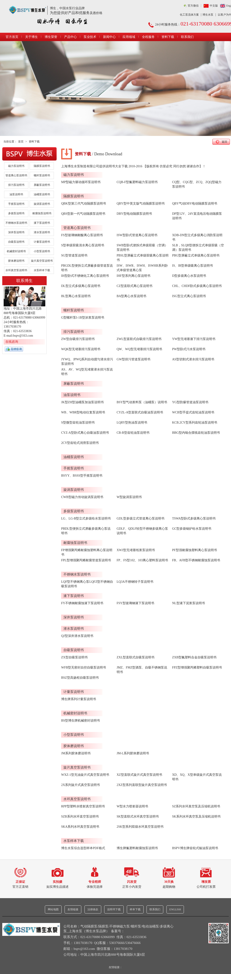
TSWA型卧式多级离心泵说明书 (194, 518)
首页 (21, 141)
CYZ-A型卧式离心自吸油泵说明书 (85, 432)
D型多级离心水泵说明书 (189, 275)
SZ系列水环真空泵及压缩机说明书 (196, 806)
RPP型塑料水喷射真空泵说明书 (83, 806)
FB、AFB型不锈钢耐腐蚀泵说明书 (196, 560)
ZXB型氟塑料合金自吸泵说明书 (194, 657)
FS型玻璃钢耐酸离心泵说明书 (82, 235)
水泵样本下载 (42, 270)
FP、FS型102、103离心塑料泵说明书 (142, 560)
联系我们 (187, 37)
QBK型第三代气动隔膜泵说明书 (83, 203)
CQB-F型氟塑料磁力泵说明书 (137, 182)
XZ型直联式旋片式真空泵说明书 (139, 774)
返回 (224, 141)
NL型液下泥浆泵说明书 (188, 603)
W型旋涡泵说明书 (129, 497)
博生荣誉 (51, 37)
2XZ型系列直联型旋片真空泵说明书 (142, 785)
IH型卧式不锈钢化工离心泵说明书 (85, 275)
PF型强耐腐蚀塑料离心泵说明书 (194, 550)
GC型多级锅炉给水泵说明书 (191, 528)
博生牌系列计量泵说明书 (78, 699)
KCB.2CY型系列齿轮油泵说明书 (194, 422)
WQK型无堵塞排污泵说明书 (80, 349)
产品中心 (70, 37)
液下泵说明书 (42, 222)
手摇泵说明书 (16, 203)
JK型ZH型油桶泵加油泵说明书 (82, 402)
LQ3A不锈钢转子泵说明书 (135, 581)
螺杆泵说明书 (42, 175)
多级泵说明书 (16, 213)
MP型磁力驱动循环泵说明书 (81, 182)
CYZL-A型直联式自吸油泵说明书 (140, 412)
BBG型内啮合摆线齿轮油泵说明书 (196, 432)
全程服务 (148, 37)
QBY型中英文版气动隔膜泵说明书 (141, 203)
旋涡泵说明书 (42, 203)
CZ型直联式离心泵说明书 (134, 286)
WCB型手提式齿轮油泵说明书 (193, 412)
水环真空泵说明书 (16, 270)
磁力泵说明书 (16, 166)
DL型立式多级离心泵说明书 (80, 286)
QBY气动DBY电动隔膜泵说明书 (194, 203)
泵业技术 (90, 37)
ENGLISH (175, 909)
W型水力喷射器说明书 (132, 806)
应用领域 (129, 37)
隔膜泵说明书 (42, 166)
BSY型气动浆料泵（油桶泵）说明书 (142, 402)
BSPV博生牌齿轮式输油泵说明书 (195, 848)
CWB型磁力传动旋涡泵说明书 (82, 497)
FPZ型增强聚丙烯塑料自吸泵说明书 (197, 667)
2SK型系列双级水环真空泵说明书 (140, 826)
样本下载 (135, 909)
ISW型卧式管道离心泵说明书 (137, 235)
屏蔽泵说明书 (42, 184)
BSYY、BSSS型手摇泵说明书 (81, 475)
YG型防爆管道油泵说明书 (190, 402)
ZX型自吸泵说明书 (74, 657)
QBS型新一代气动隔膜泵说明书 (83, 213)
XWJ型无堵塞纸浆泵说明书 (136, 550)
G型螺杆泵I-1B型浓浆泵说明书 (82, 317)
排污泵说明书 (16, 184)
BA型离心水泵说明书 (131, 296)
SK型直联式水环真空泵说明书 (138, 816)
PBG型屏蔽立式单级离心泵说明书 (195, 255)
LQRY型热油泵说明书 (132, 422)
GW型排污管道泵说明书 (133, 359)
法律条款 (92, 909)
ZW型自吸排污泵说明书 (78, 339)
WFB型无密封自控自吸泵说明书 (83, 667)
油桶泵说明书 (42, 194)
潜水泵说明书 (42, 232)
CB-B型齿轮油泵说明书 (133, 432)
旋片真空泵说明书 (42, 260)
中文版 (214, 5)
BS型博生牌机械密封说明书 (80, 720)
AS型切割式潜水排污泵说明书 (193, 359)
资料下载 (167, 37)
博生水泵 (207, 14)
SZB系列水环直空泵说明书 (80, 816)
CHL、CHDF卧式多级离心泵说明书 (197, 286)
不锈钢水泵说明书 (16, 222)
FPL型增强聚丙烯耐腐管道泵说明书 (86, 560)
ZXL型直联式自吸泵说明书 (135, 657)
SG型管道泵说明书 (74, 255)
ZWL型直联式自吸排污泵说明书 (139, 339)
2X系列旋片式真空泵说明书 (80, 785)
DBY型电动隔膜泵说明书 (134, 213)
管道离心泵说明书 (16, 175)
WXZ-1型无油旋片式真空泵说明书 (85, 774)
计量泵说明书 (42, 241)
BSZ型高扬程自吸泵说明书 (80, 677)
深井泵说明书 (16, 232)
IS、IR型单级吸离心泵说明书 (192, 265)
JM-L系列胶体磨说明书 (133, 753)
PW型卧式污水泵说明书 (188, 349)
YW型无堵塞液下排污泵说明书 (193, 339)
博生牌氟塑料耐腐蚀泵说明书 (137, 848)
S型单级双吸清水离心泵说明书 (82, 245)
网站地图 (53, 909)
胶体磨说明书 (16, 260)
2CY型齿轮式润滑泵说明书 (80, 443)
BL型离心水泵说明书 (76, 296)
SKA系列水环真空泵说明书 (80, 826)
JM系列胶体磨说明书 (76, 753)
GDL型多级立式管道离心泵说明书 (140, 518)
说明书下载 (114, 909)
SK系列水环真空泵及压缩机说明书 (196, 816)
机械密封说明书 (16, 251)
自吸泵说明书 (16, 241)
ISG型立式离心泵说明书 (189, 296)
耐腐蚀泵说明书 (41, 213)
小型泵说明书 (42, 251)
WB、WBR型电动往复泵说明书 (83, 412)
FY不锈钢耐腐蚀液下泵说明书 (82, 603)
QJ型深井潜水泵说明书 (77, 636)
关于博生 (31, 37)
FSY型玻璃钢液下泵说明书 (135, 603)
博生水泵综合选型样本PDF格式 (83, 848)
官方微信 (193, 5)
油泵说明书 (16, 194)
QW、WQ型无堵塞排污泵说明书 (139, 349)
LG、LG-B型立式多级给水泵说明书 (86, 518)
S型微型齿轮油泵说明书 (78, 422)
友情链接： (115, 967)
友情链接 (72, 909)
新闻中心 (109, 37)
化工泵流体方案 (189, 14)
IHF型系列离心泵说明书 (133, 275)
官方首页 (12, 37)
